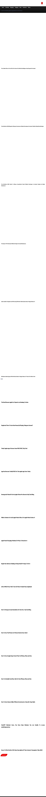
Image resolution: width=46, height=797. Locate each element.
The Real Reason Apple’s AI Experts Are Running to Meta (14, 402)
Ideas (20, 7)
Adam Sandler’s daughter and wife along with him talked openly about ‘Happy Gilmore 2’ (18, 301)
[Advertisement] (23, 310)
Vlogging (16, 7)
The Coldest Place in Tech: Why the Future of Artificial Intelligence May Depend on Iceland (18, 68)
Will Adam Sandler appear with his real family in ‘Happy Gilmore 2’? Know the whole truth (18, 376)
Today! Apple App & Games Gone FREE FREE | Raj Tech (14, 448)
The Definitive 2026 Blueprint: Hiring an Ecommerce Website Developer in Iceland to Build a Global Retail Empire (22, 126)
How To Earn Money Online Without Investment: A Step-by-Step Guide (18, 702)
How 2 (3, 7)
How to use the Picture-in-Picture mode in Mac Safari (14, 633)
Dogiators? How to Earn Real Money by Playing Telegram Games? (17, 425)
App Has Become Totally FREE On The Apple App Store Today (15, 471)
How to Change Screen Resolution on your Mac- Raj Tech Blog (16, 610)
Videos (29, 7)
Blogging (12, 7)
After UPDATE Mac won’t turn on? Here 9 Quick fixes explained (16, 586)
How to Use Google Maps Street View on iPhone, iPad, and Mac (16, 656)
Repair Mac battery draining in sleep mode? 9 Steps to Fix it (15, 563)
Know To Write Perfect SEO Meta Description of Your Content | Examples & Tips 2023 (21, 750)
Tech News (7, 7)
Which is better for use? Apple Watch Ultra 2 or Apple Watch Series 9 (18, 517)
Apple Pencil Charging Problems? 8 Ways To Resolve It (14, 540)
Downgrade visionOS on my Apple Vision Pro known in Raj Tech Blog (17, 494)
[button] (4, 755)
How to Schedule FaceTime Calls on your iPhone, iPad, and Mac (16, 679)
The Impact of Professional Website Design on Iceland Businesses (13, 243)
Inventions (25, 7)
